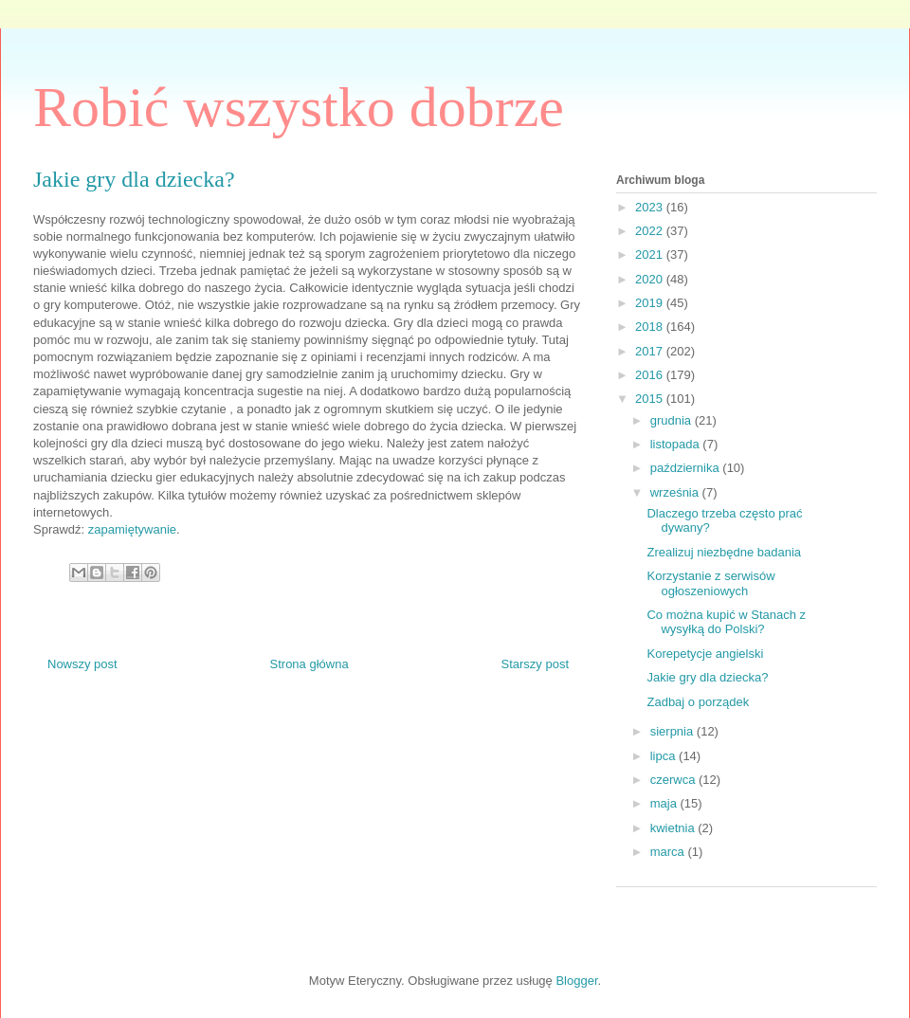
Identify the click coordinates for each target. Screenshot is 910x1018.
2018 (650, 326)
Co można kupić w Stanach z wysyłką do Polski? (726, 622)
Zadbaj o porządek (697, 702)
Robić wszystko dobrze (298, 107)
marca (669, 852)
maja (665, 803)
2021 (650, 254)
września (676, 492)
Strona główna (309, 664)
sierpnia (673, 731)
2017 (650, 351)
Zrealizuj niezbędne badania (723, 552)
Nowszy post (82, 664)
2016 (650, 375)
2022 (650, 231)
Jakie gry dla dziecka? (707, 677)
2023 (650, 207)
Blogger (576, 980)
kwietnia (674, 828)
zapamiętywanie (132, 529)
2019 (650, 303)
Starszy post (534, 664)
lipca (664, 756)
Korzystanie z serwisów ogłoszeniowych (710, 583)
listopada (676, 444)
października (686, 468)
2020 (650, 279)
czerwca (674, 780)
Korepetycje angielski (704, 653)
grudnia (672, 420)
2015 (650, 398)
